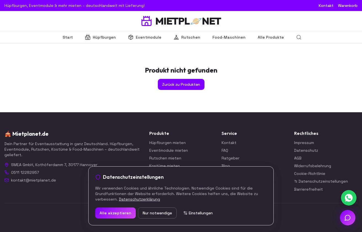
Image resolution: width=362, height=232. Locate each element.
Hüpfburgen (100, 37)
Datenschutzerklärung (139, 199)
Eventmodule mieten (168, 150)
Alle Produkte (271, 37)
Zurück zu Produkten (181, 84)
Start (68, 37)
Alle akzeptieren (115, 212)
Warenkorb (348, 5)
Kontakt (326, 5)
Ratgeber (230, 158)
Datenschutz (306, 150)
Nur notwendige (157, 212)
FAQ (225, 150)
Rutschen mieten (165, 158)
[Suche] (299, 37)
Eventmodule (144, 37)
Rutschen (187, 37)
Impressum (304, 142)
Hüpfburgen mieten (167, 142)
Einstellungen (198, 212)
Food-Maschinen (229, 37)
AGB (298, 158)
